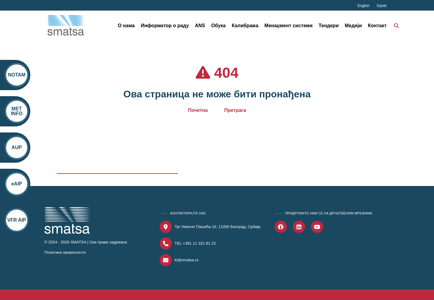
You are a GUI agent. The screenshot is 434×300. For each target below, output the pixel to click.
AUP (17, 147)
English (363, 6)
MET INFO (16, 111)
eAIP (16, 183)
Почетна (198, 110)
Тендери (329, 25)
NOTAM (16, 74)
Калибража (245, 25)
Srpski (381, 6)
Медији (353, 25)
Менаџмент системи (288, 25)
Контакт (377, 25)
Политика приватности (65, 252)
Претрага (235, 110)
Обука (218, 25)
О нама (126, 25)
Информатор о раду (165, 25)
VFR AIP (16, 220)
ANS (200, 25)
